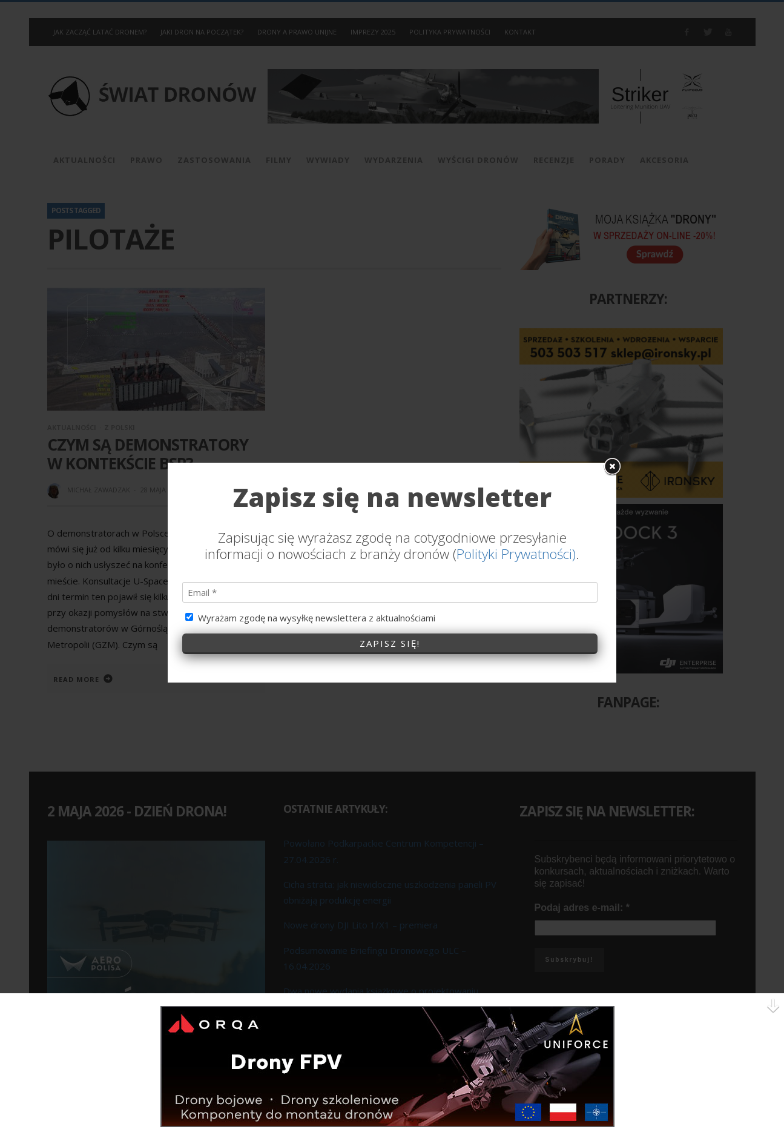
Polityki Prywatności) (516, 338)
